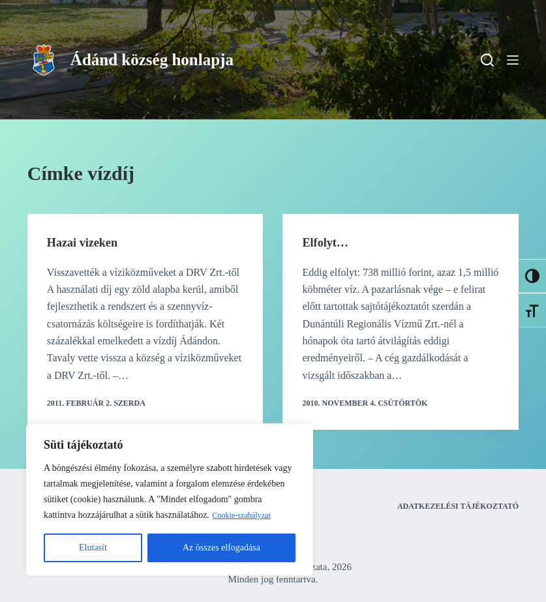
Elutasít (93, 547)
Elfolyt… (327, 242)
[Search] (487, 60)
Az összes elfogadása (221, 547)
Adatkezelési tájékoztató (458, 506)
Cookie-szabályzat (245, 515)
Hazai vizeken (86, 242)
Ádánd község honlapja (152, 59)
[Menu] (513, 60)
